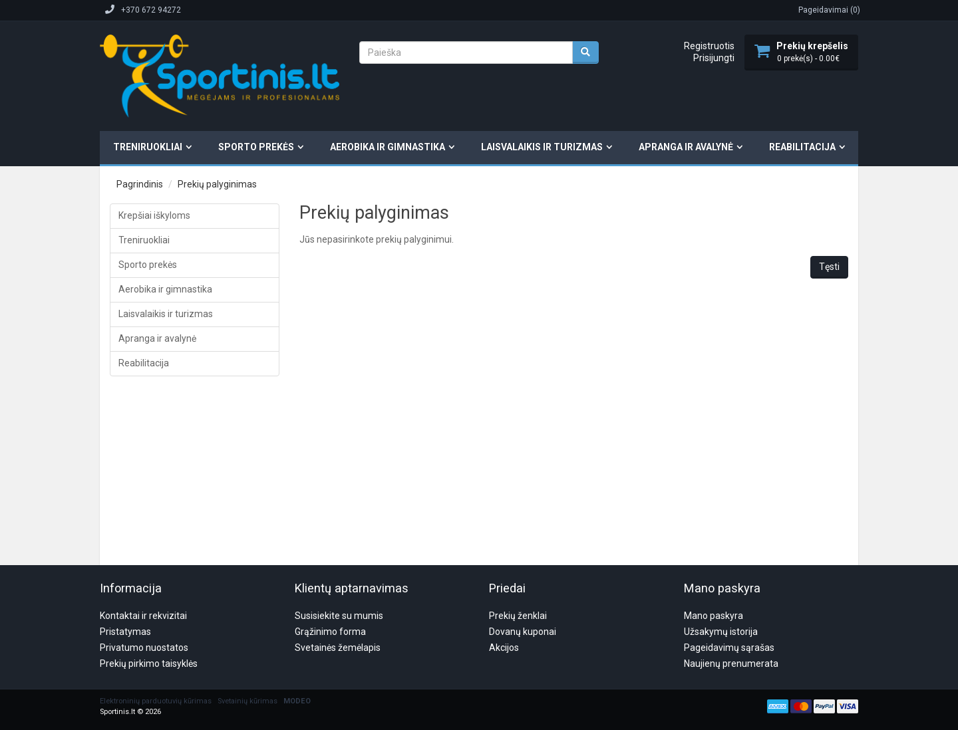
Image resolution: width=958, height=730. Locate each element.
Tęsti (829, 266)
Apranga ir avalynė (686, 147)
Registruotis (709, 46)
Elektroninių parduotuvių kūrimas (156, 637)
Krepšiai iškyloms (154, 215)
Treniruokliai (147, 147)
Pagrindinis (139, 184)
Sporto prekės (256, 147)
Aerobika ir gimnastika (387, 147)
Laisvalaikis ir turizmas (542, 147)
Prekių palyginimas (217, 184)
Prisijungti (713, 58)
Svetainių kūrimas (247, 637)
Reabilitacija (802, 147)
